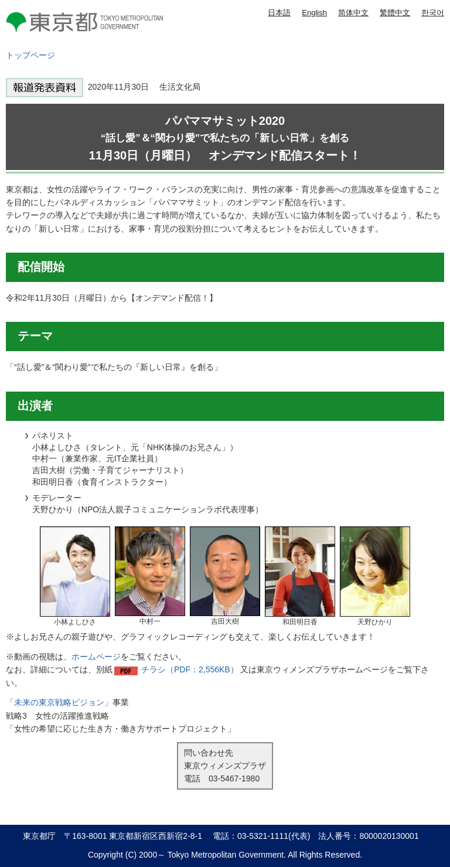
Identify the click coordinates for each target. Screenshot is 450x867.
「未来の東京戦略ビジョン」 (59, 702)
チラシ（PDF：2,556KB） (189, 669)
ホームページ (96, 656)
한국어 (432, 12)
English (314, 12)
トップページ (30, 55)
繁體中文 (395, 12)
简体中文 (353, 12)
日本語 (279, 12)
